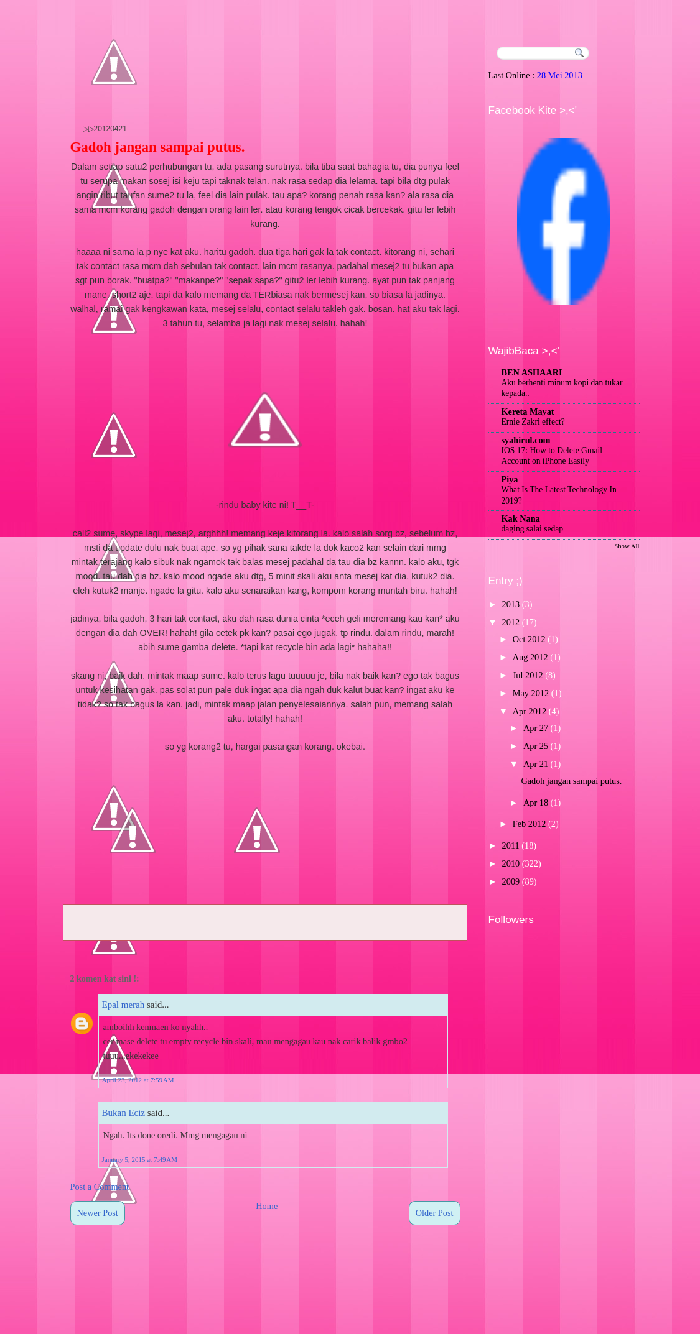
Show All (626, 546)
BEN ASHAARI (532, 372)
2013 (511, 604)
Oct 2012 (529, 639)
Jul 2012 (528, 675)
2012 (511, 622)
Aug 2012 (530, 657)
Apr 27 (535, 728)
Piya (510, 479)
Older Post (435, 1213)
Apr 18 (535, 802)
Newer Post (97, 1213)
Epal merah (123, 1005)
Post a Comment (99, 1187)
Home (267, 1206)
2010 (511, 863)
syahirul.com (526, 440)
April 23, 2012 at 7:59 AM (138, 1079)
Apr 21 (535, 764)
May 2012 (531, 693)
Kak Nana (521, 518)
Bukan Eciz (124, 1113)
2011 (511, 845)
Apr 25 (535, 746)
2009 (511, 881)
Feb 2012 (529, 824)
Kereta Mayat (528, 411)
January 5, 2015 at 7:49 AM (139, 1159)
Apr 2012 (529, 711)
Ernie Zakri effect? (533, 421)
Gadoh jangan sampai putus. (157, 147)
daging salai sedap (533, 528)
